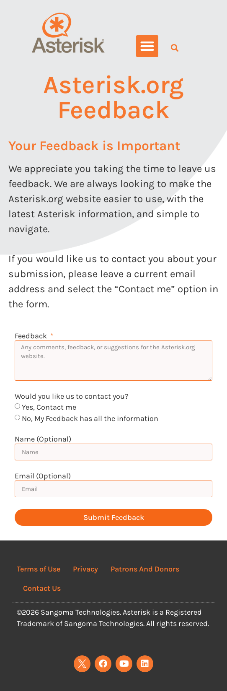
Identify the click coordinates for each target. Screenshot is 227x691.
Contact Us (42, 588)
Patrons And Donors (145, 569)
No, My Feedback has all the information (90, 418)
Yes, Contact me (49, 407)
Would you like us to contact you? (72, 396)
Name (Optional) (43, 439)
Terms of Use (38, 569)
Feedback (32, 336)
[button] (147, 46)
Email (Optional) (43, 476)
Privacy (85, 569)
